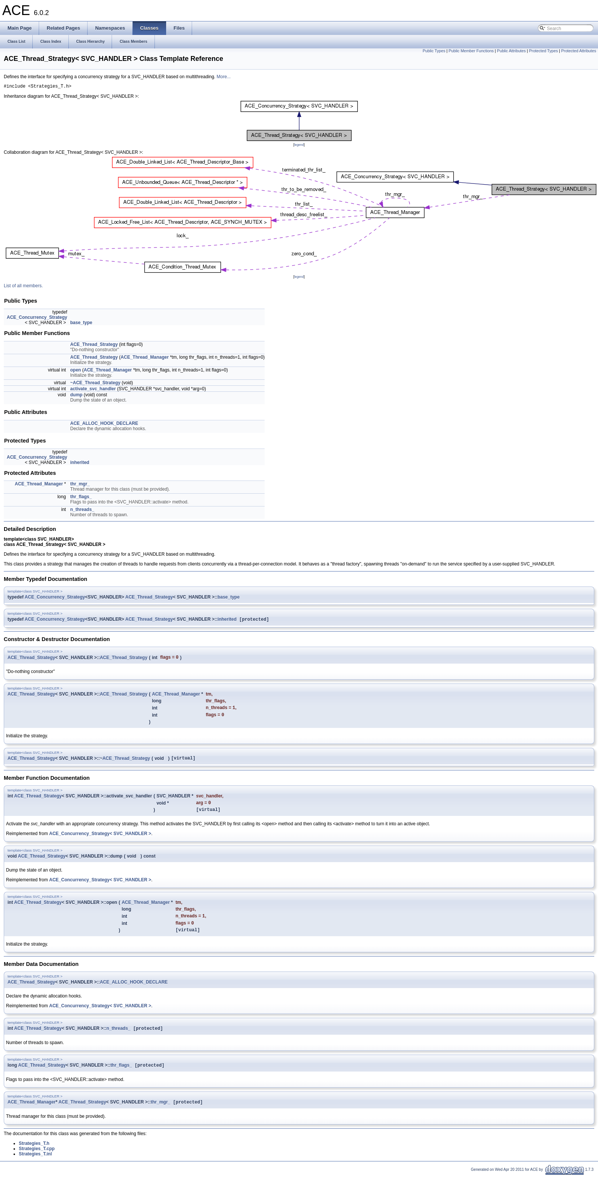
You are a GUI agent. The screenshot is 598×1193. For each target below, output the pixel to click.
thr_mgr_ (80, 485)
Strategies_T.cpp (37, 1160)
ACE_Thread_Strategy (94, 345)
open (75, 371)
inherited (79, 463)
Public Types (433, 51)
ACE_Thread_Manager (145, 358)
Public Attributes (511, 51)
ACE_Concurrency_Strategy (37, 318)
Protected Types (543, 51)
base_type (81, 323)
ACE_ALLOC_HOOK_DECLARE (104, 424)
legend (299, 146)
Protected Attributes (578, 51)
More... (223, 76)
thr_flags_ (81, 497)
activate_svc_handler (93, 390)
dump (76, 396)
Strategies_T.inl (35, 1166)
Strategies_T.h (34, 1155)
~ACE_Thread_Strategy (95, 384)
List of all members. (23, 287)
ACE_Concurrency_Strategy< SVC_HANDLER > (100, 840)
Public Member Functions (471, 51)
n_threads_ (82, 510)
